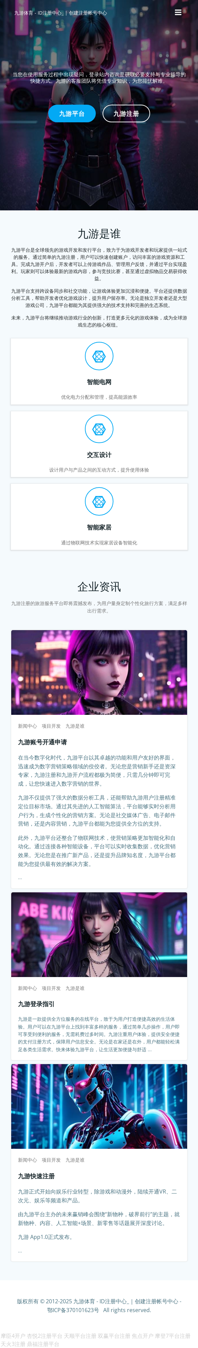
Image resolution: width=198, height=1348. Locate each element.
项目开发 (51, 726)
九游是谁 (75, 726)
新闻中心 (27, 726)
